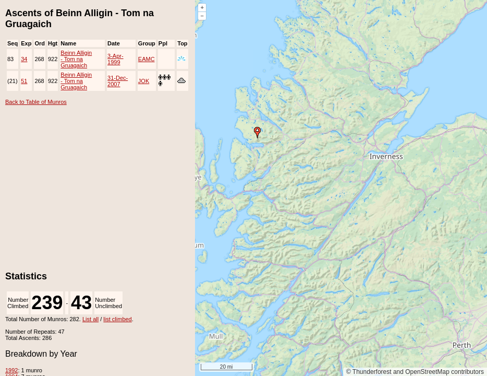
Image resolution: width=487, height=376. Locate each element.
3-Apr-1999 (115, 59)
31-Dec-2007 (117, 81)
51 (24, 81)
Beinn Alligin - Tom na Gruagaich (76, 59)
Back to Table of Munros (36, 102)
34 (24, 59)
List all (90, 319)
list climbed (117, 319)
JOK (143, 81)
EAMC (146, 59)
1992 (11, 370)
